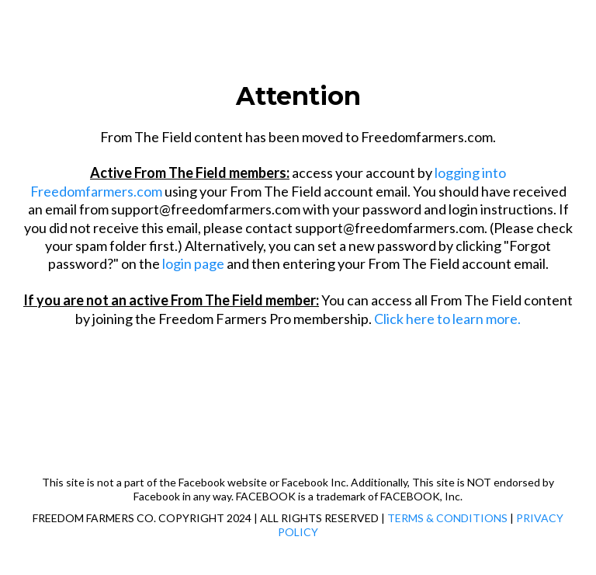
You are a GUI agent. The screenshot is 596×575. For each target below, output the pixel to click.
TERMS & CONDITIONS (447, 517)
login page (193, 263)
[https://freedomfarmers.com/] (298, 50)
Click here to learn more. (447, 318)
